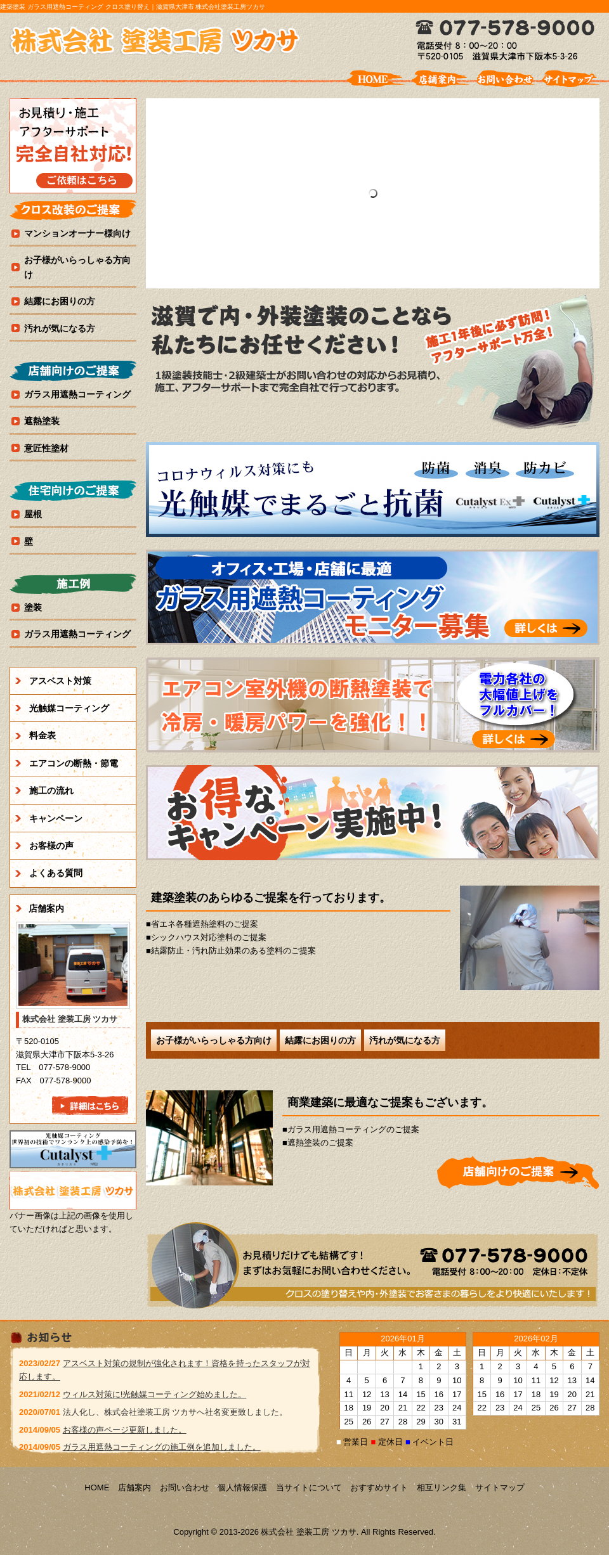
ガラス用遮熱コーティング (77, 394)
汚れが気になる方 (404, 1040)
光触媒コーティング (69, 708)
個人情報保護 (242, 1487)
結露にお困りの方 (320, 1040)
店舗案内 (46, 908)
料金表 (42, 735)
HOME (96, 1487)
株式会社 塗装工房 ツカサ (155, 41)
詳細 (518, 1172)
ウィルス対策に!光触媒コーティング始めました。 (155, 1394)
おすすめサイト (379, 1487)
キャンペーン (55, 818)
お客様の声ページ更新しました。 (125, 1430)
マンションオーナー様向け (77, 233)
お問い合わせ (184, 1487)
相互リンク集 (441, 1487)
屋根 (33, 514)
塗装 (33, 607)
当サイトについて (309, 1487)
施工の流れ (51, 790)
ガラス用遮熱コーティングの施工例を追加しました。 (162, 1447)
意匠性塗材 (46, 448)
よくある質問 (55, 873)
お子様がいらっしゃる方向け (214, 1040)
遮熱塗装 (42, 421)
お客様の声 (51, 846)
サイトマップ (500, 1487)
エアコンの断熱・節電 (73, 763)
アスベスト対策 (60, 681)
